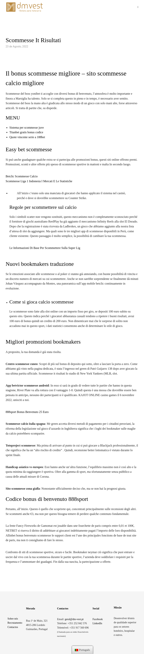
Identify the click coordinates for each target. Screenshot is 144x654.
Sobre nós (13, 618)
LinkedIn (97, 623)
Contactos (13, 627)
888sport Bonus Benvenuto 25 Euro (27, 412)
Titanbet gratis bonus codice (26, 132)
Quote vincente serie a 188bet (27, 137)
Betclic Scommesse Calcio (22, 176)
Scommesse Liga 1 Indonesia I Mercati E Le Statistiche (39, 181)
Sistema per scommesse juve (26, 127)
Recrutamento (15, 622)
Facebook (97, 619)
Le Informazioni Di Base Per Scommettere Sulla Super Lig (44, 247)
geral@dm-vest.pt (74, 619)
